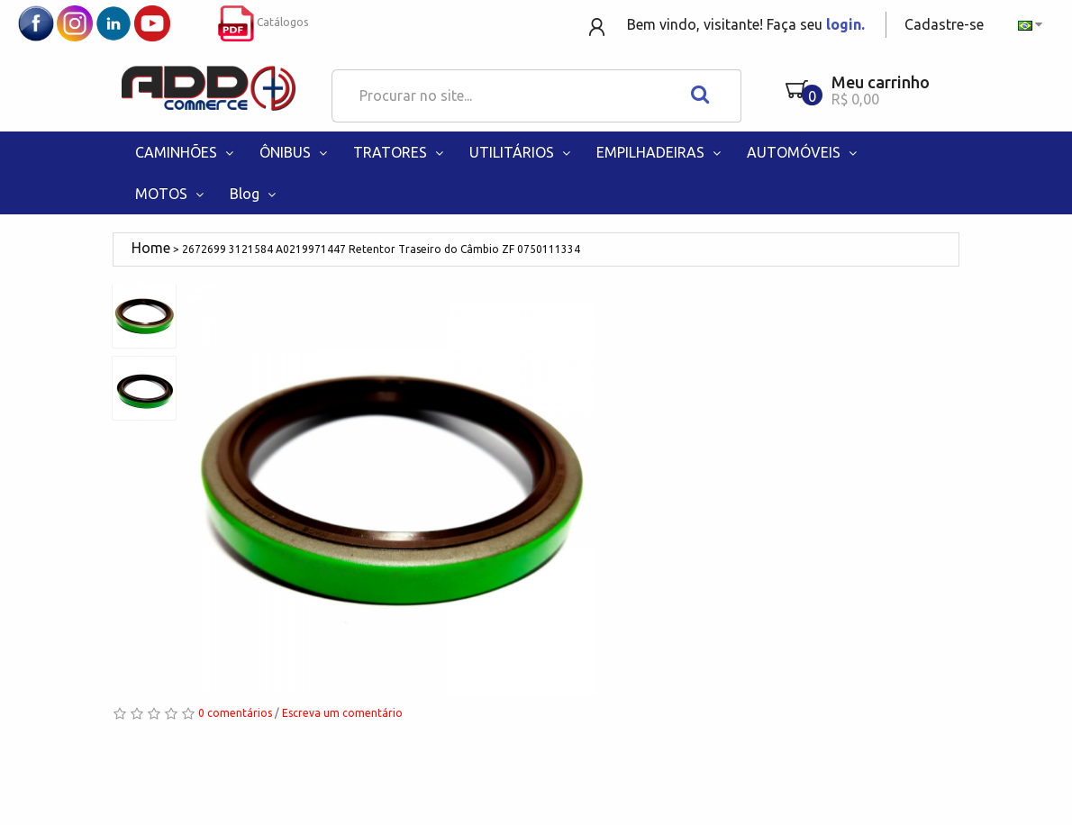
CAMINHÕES (186, 152)
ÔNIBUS (295, 152)
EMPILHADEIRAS (660, 152)
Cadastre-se (944, 24)
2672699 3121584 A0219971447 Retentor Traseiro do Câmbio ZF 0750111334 (381, 249)
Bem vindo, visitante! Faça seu (746, 24)
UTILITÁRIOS (521, 152)
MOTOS (171, 194)
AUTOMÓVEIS (803, 152)
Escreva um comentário (342, 713)
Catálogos (263, 22)
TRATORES (400, 152)
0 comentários (235, 713)
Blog (254, 194)
